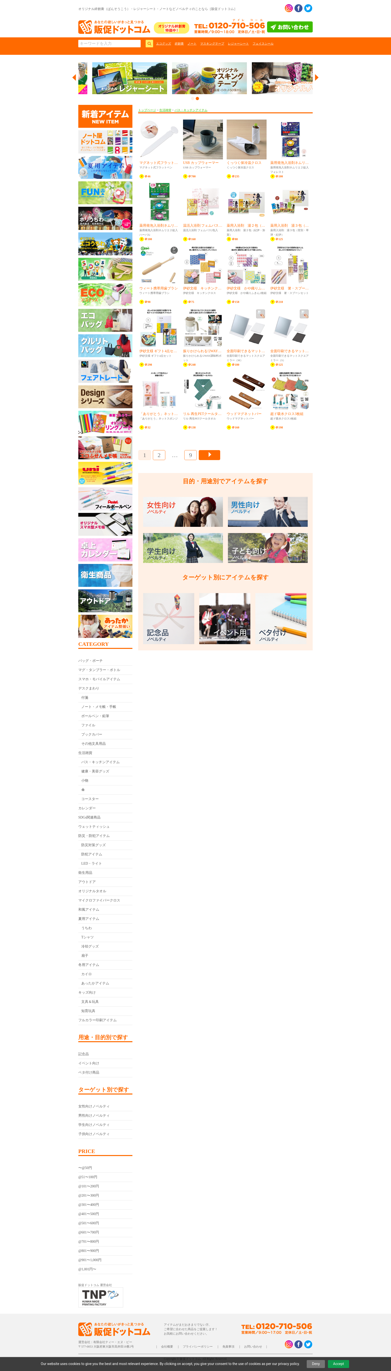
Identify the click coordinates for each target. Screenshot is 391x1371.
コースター (90, 799)
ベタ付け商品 (88, 1072)
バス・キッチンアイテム (100, 762)
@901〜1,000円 (89, 1260)
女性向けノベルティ (94, 1106)
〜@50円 (85, 1168)
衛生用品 (85, 873)
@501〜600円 (88, 1223)
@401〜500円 (88, 1214)
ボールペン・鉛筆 (95, 716)
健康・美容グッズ (95, 771)
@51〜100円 (87, 1177)
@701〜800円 (88, 1241)
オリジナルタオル (92, 891)
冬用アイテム (88, 965)
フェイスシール (263, 43)
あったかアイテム (95, 983)
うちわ (86, 928)
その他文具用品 (93, 744)
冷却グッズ (90, 946)
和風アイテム (88, 909)
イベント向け (88, 1063)
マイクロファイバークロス (99, 900)
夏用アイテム (88, 919)
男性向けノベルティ (94, 1115)
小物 (84, 780)
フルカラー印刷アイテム (97, 1020)
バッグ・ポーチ (90, 661)
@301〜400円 (88, 1205)
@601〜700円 (88, 1232)
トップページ (147, 110)
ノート (192, 43)
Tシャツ (87, 937)
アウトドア (87, 882)
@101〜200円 (88, 1186)
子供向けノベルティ (94, 1134)
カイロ (86, 974)
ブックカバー (91, 734)
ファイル (88, 725)
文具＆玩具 (90, 1002)
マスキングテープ (212, 43)
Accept (338, 1364)
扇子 (84, 956)
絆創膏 (179, 43)
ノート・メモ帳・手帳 (98, 707)
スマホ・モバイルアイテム (99, 679)
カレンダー (87, 808)
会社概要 (167, 1346)
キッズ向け (87, 992)
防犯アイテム (91, 854)
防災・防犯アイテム (94, 836)
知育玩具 (88, 1011)
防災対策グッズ (93, 845)
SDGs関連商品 (89, 817)
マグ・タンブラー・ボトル (99, 670)
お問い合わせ (253, 1346)
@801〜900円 (88, 1251)
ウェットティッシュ (94, 826)
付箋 (84, 697)
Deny (316, 1364)
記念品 (83, 1054)
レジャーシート (238, 43)
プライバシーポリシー (198, 1346)
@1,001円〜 (87, 1269)
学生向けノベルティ (94, 1125)
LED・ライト (91, 863)
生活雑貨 (85, 753)
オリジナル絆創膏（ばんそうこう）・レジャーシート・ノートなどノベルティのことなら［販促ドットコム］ (157, 9)
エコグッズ (163, 43)
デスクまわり (88, 688)
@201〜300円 (88, 1195)
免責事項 (228, 1346)
